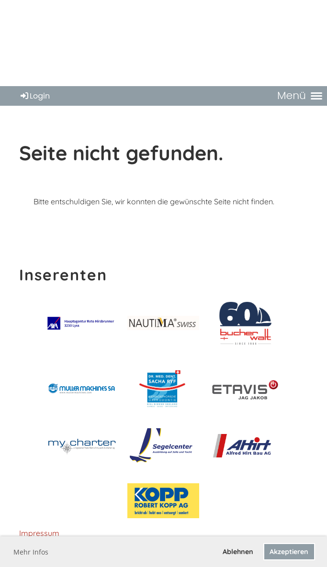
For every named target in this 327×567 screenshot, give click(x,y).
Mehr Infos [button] (30, 551)
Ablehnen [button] (238, 551)
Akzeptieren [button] (289, 551)
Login (34, 95)
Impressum (39, 533)
